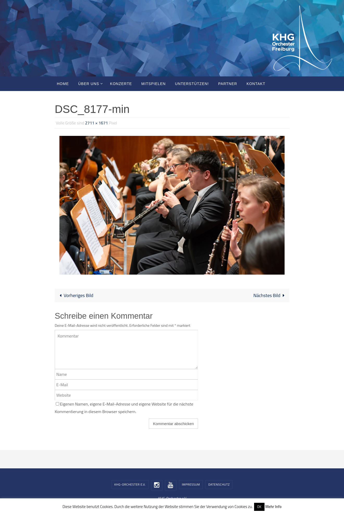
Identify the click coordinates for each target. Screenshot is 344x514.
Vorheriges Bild (75, 295)
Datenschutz (219, 484)
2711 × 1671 (96, 123)
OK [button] (259, 506)
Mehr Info (273, 507)
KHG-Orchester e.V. (130, 484)
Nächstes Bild (270, 295)
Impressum (191, 484)
